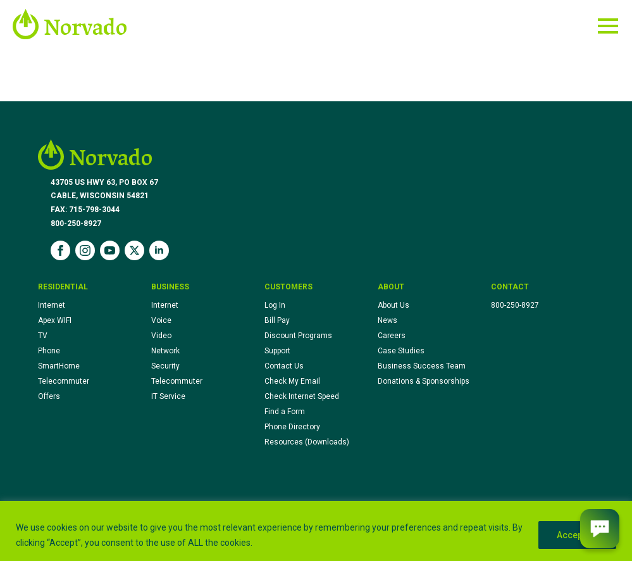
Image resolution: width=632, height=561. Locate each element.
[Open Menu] (608, 26)
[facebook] (60, 250)
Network (165, 350)
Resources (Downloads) (306, 442)
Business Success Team (422, 366)
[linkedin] (159, 250)
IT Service (168, 396)
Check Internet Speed (301, 396)
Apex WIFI (54, 320)
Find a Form (284, 411)
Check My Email (292, 381)
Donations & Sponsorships (423, 381)
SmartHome (59, 366)
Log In (274, 305)
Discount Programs (298, 335)
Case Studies (401, 350)
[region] (316, 531)
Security (165, 366)
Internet (51, 305)
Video (161, 335)
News (387, 320)
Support (277, 350)
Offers (49, 396)
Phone (49, 350)
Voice (161, 320)
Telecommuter (63, 381)
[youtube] (110, 250)
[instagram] (85, 250)
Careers (392, 335)
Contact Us (284, 366)
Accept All (577, 535)
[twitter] (134, 250)
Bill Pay (277, 320)
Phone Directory (292, 426)
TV (42, 335)
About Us (393, 305)
